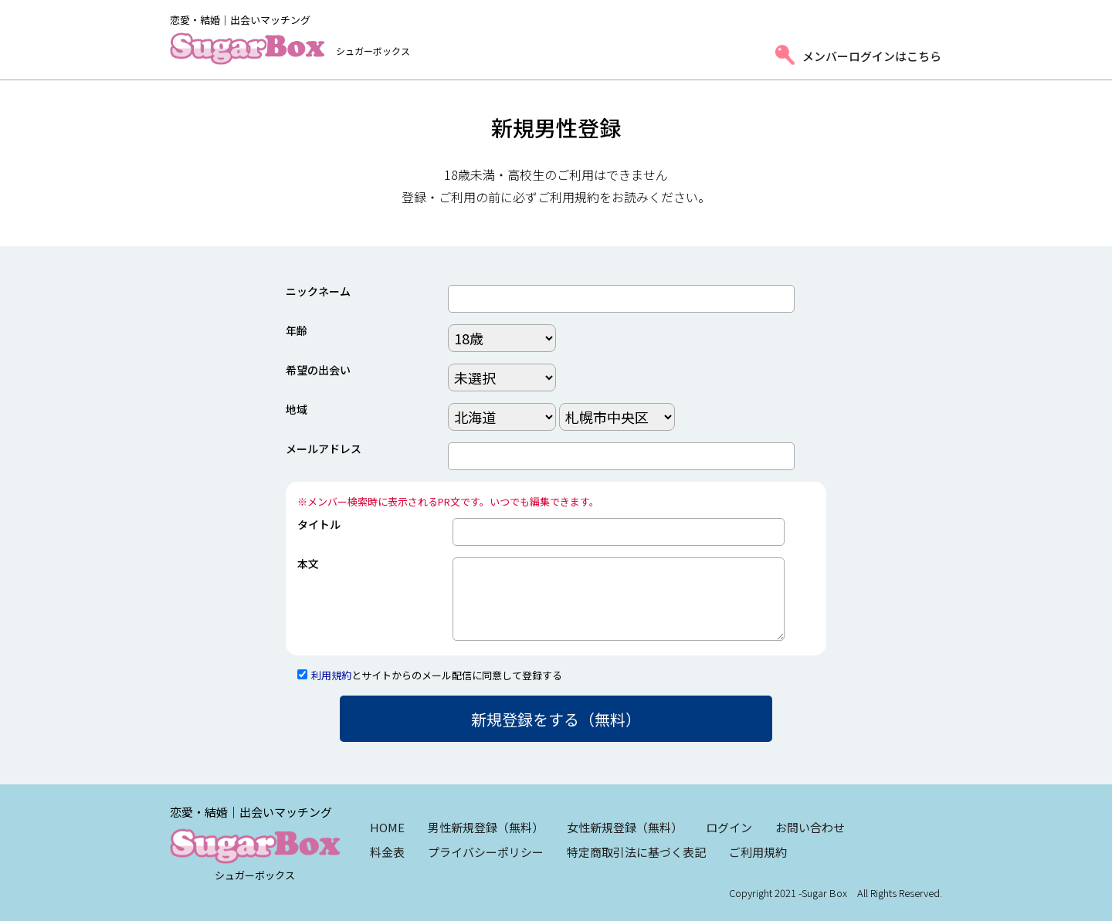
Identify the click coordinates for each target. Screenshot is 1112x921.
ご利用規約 (758, 852)
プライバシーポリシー (486, 852)
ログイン (729, 827)
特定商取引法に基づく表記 (636, 852)
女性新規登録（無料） (625, 827)
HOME (387, 827)
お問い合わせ (810, 827)
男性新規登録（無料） (486, 827)
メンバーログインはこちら (871, 56)
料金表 (387, 852)
